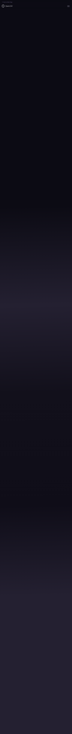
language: (68, 6)
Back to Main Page (7, 2)
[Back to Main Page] (7, 6)
